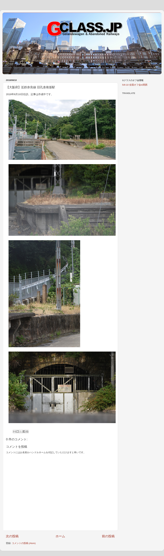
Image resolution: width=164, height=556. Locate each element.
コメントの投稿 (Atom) (24, 543)
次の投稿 (12, 536)
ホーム (60, 536)
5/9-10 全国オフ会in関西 (134, 85)
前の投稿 (108, 536)
